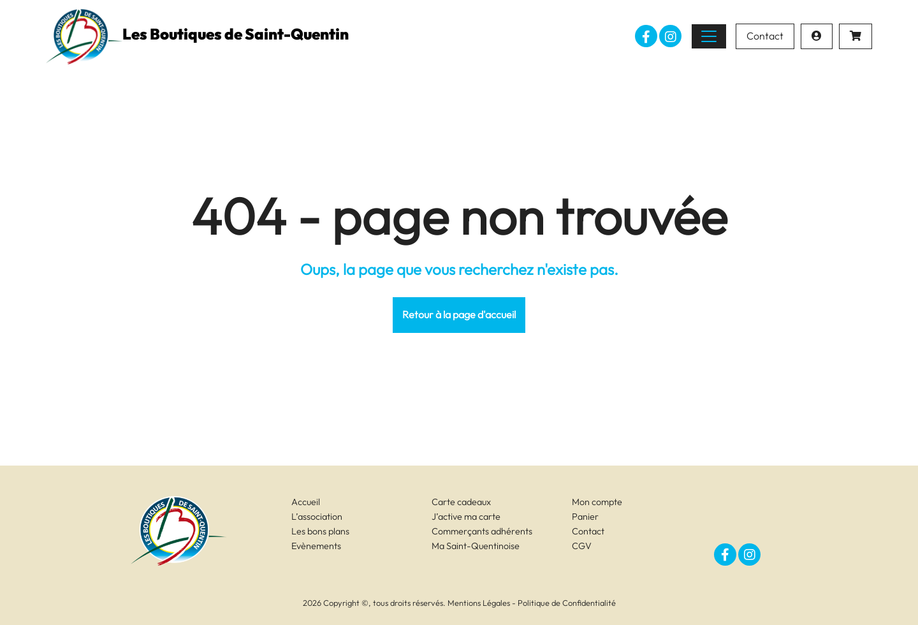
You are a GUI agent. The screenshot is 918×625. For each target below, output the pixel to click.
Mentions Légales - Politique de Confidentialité (532, 603)
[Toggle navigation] (709, 36)
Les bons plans (320, 531)
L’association (316, 516)
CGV (582, 546)
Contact (765, 35)
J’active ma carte (466, 516)
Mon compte (597, 502)
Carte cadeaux (461, 502)
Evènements (316, 546)
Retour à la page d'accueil (459, 314)
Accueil (305, 502)
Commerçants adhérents (482, 531)
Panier (585, 516)
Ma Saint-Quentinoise (476, 546)
